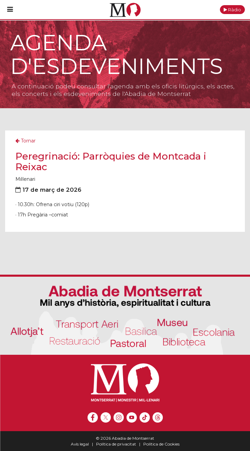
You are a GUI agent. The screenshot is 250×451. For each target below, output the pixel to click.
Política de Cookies (161, 444)
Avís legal (80, 444)
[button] (232, 9)
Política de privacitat (116, 444)
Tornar (25, 141)
